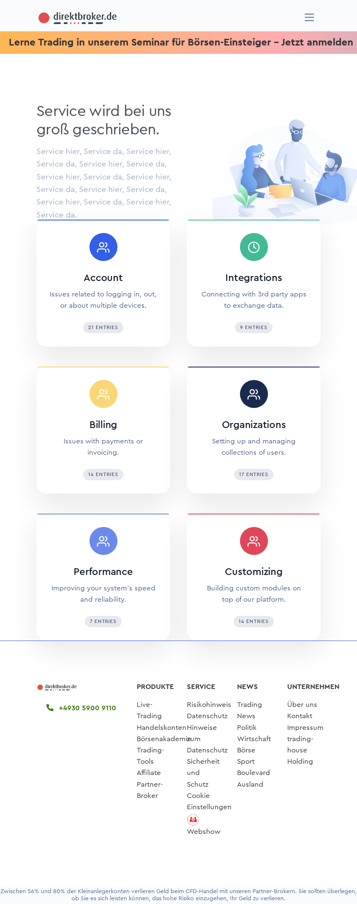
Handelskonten (161, 727)
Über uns (302, 704)
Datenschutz (207, 715)
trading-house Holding (300, 750)
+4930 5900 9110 (81, 708)
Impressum (305, 727)
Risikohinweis (209, 704)
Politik (247, 727)
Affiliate (149, 772)
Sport (246, 761)
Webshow (203, 831)
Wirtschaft (254, 738)
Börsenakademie (164, 738)
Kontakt (299, 715)
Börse (246, 750)
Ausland (250, 784)
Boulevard (253, 772)
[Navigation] (309, 17)
